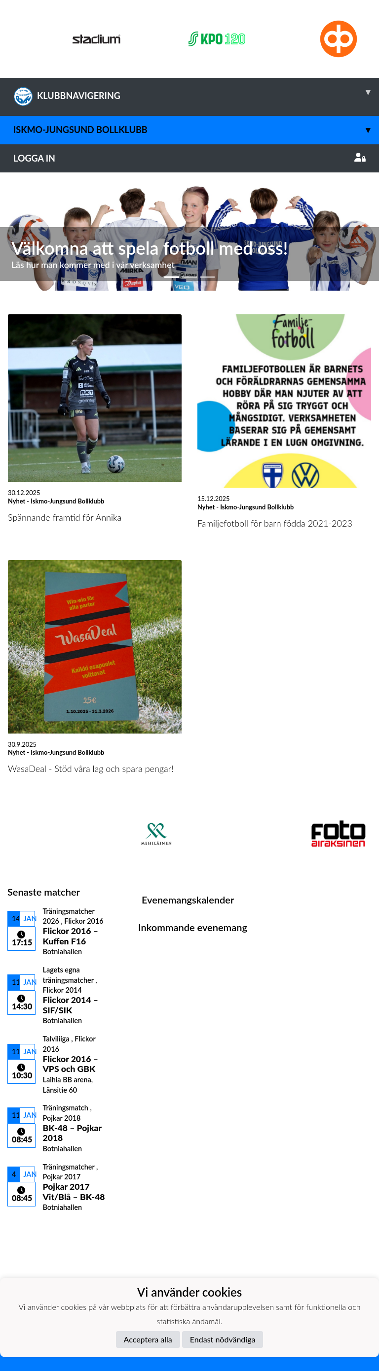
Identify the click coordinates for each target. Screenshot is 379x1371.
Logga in (189, 158)
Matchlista (32, 1229)
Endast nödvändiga (223, 1339)
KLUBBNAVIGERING (196, 92)
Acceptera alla (148, 1339)
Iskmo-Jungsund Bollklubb (196, 130)
